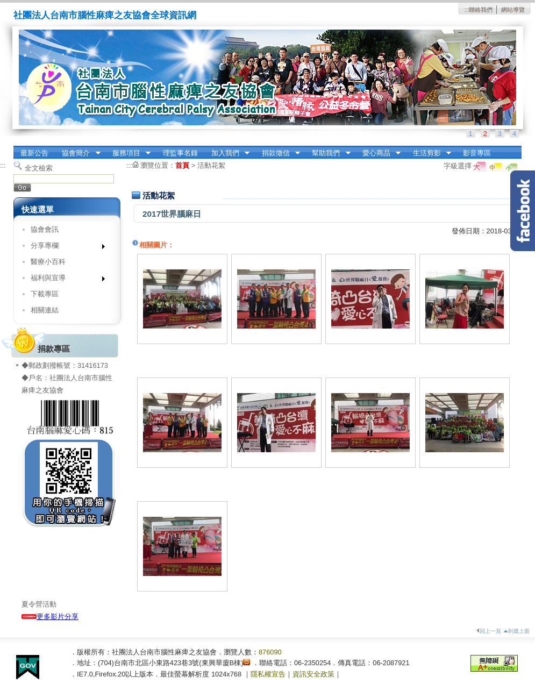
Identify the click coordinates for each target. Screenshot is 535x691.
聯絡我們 (481, 9)
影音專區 (477, 153)
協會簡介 (78, 153)
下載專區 (45, 294)
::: (466, 9)
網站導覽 (513, 9)
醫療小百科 (48, 262)
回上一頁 (488, 631)
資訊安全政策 (313, 674)
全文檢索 (39, 168)
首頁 (182, 165)
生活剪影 (428, 153)
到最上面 (516, 631)
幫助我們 (328, 153)
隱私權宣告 (268, 674)
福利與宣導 (64, 280)
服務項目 (128, 153)
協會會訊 (45, 229)
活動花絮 (211, 165)
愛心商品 (378, 153)
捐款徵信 (277, 153)
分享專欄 (64, 247)
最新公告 (34, 153)
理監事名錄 (180, 153)
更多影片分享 (50, 616)
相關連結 (45, 310)
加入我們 (226, 153)
